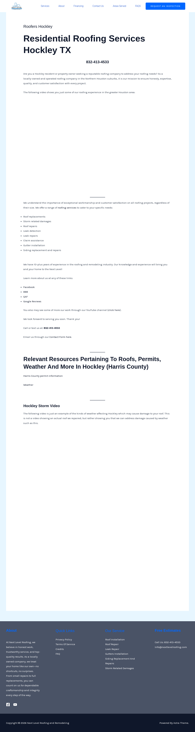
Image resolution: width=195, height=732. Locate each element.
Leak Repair (112, 649)
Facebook (29, 287)
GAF (25, 296)
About (61, 6)
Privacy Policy (64, 639)
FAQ (58, 653)
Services (45, 6)
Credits (60, 649)
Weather (28, 384)
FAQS (138, 6)
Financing (78, 6)
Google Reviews (32, 301)
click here (114, 310)
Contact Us (98, 6)
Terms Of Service (65, 644)
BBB (25, 291)
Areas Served (119, 6)
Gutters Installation (116, 653)
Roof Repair (112, 644)
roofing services (67, 207)
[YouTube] (15, 704)
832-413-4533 (97, 61)
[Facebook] (8, 704)
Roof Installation (115, 639)
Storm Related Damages (119, 668)
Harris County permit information (43, 375)
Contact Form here (60, 336)
